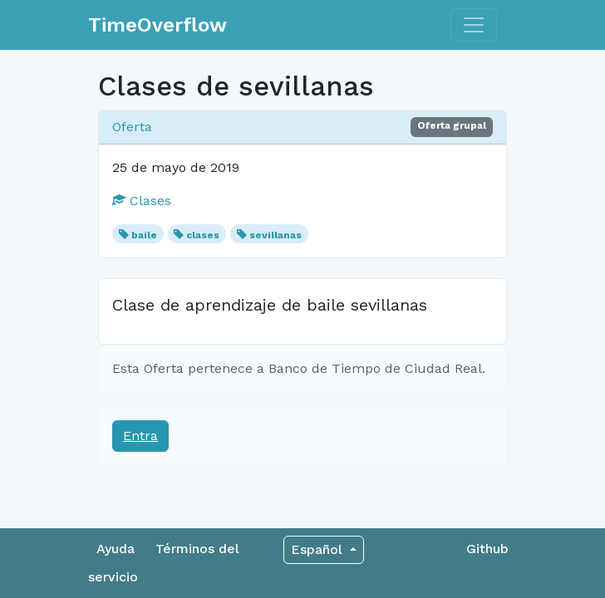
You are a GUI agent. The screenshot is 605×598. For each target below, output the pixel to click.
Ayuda (115, 548)
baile (144, 235)
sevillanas (275, 235)
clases (202, 235)
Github (487, 548)
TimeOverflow (157, 25)
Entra (140, 436)
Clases (141, 200)
